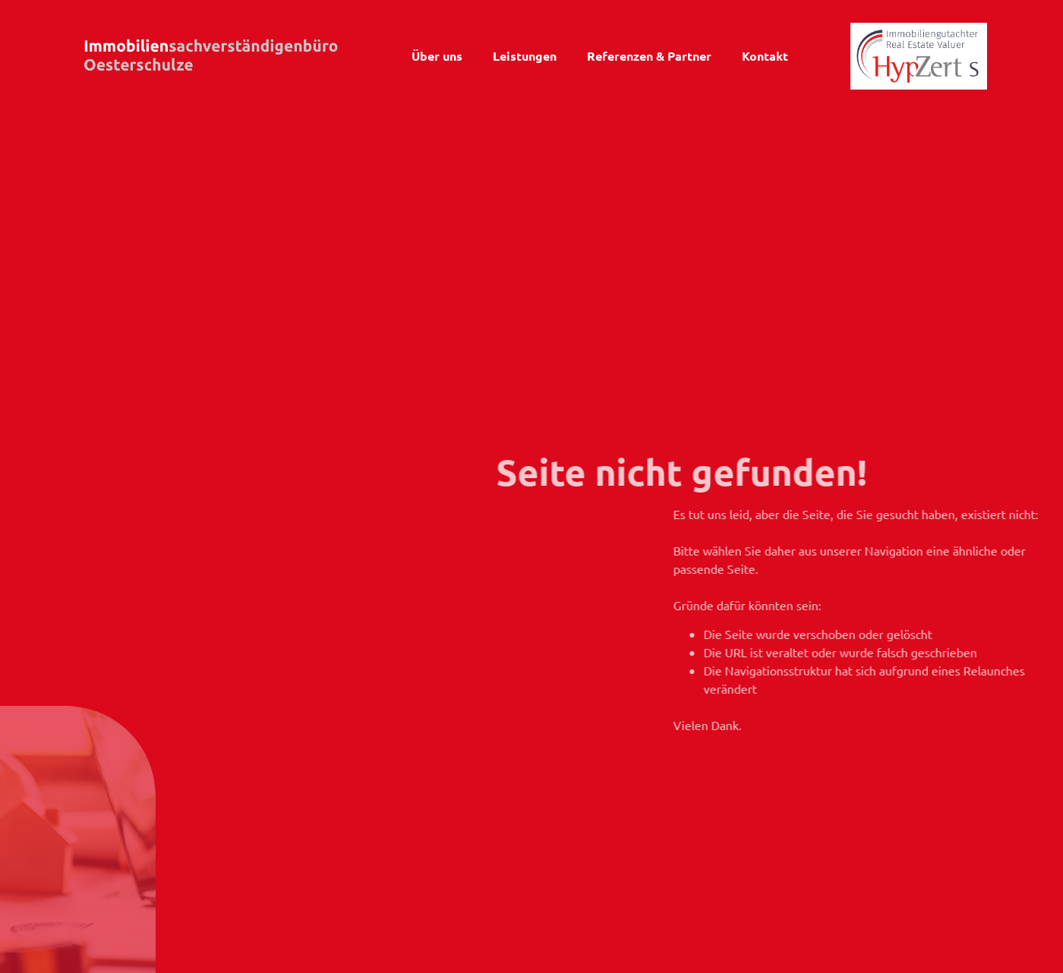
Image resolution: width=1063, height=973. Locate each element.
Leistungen (525, 56)
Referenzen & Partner (649, 56)
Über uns (437, 56)
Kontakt (765, 56)
